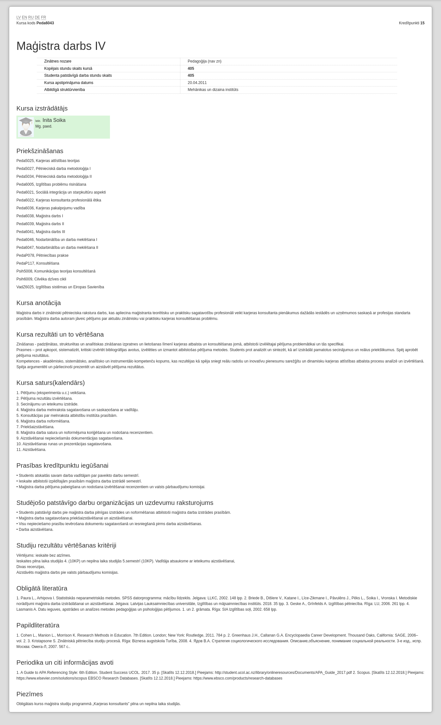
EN (24, 17)
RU (30, 17)
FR (43, 17)
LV (18, 17)
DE (37, 17)
